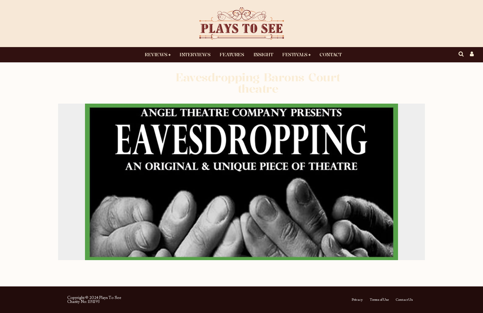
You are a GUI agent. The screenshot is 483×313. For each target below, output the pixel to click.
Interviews (194, 54)
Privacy (357, 300)
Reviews (156, 54)
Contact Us (404, 300)
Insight (263, 54)
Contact (330, 54)
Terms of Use (379, 300)
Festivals (295, 54)
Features (231, 54)
